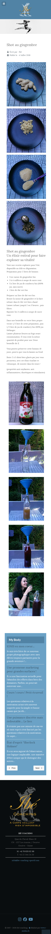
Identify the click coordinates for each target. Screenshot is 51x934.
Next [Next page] (38, 768)
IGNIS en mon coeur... (21, 646)
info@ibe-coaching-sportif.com (25, 860)
